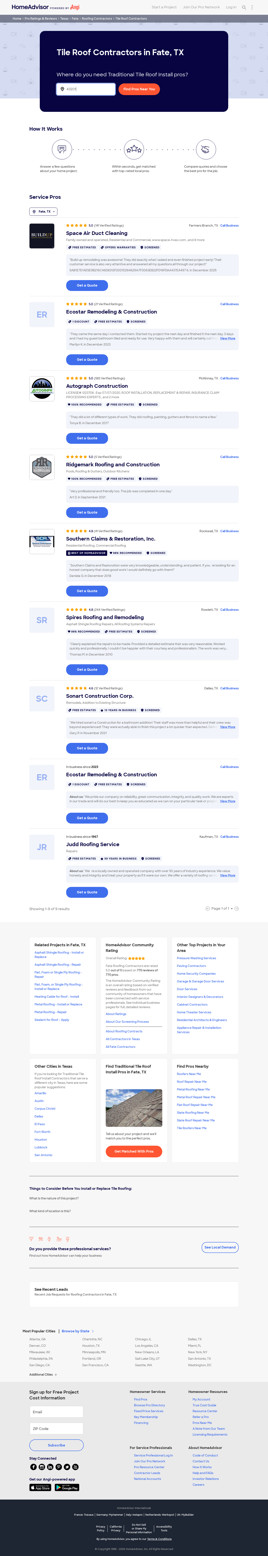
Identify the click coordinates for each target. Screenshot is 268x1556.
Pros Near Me (202, 1423)
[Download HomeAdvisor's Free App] (42, 1487)
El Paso (40, 1124)
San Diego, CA (39, 1365)
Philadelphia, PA (41, 1359)
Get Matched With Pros (134, 1151)
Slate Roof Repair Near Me (196, 1120)
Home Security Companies (196, 974)
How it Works (202, 1467)
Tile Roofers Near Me (192, 1128)
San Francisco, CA (95, 1365)
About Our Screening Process (127, 1022)
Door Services (187, 989)
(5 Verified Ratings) (108, 457)
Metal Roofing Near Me (193, 1089)
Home (17, 18)
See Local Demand (220, 1247)
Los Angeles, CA (146, 1346)
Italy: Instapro (134, 1514)
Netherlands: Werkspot (159, 1514)
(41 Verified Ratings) (108, 531)
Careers (198, 1485)
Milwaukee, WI (39, 1352)
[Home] (46, 7)
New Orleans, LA (147, 1352)
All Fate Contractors (120, 1047)
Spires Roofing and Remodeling (105, 617)
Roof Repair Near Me (192, 1082)
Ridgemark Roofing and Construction (113, 465)
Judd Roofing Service (92, 844)
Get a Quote (87, 285)
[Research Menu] (252, 7)
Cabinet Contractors (192, 1004)
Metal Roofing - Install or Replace (58, 1004)
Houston (41, 1139)
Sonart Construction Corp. (100, 696)
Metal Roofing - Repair (51, 1012)
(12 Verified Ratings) (108, 688)
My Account (201, 1399)
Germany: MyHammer (109, 1514)
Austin (39, 1101)
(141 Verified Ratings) (109, 225)
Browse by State (78, 1331)
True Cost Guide (204, 1405)
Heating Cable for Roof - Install (57, 997)
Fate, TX (43, 212)
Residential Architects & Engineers (202, 1020)
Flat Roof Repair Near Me (195, 1105)
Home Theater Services (194, 1012)
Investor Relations (206, 1479)
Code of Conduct (205, 1455)
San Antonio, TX (199, 1359)
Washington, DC (199, 1365)
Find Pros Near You (139, 89)
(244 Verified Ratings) (109, 610)
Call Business (229, 225)
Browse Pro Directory (149, 1405)
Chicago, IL (143, 1339)
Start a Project (164, 7)
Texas (64, 18)
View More (227, 338)
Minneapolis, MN (94, 1352)
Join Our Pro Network (201, 7)
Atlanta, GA (37, 1339)
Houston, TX (91, 1346)
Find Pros (140, 1399)
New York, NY (197, 1352)
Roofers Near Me (189, 1074)
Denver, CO (37, 1346)
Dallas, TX (195, 1339)
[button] (134, 1328)
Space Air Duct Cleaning (97, 233)
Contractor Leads (147, 1473)
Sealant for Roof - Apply (52, 1020)
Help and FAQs (203, 1473)
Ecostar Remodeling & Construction (111, 312)
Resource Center (205, 1411)
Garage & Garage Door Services (200, 981)
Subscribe (56, 1445)
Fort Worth (42, 1132)
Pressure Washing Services (196, 958)
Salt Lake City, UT (147, 1359)
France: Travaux (84, 1514)
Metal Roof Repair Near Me (196, 1097)
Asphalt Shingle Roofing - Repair (58, 965)
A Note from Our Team (209, 1429)
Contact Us (201, 1461)
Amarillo (40, 1093)
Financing (141, 1423)
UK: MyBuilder (185, 1514)
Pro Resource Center (149, 1467)
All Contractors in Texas (123, 1039)
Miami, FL (194, 1346)
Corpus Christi (45, 1109)
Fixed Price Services (148, 1411)
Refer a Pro (201, 1417)
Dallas (39, 1116)
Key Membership (146, 1417)
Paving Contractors (191, 966)
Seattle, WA (143, 1365)
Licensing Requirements (210, 1434)
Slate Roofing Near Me (193, 1113)
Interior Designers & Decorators (200, 997)
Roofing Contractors (97, 18)
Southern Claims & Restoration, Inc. (110, 539)
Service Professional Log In (153, 1455)
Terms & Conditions (159, 1539)
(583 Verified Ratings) (109, 378)
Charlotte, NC (92, 1339)
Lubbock (41, 1147)
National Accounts (147, 1479)
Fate (75, 18)
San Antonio (43, 1155)
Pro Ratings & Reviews (41, 18)
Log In (231, 7)
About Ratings (116, 1014)
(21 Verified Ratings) (108, 304)
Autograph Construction (97, 386)
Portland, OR (91, 1359)
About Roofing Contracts (124, 1031)
